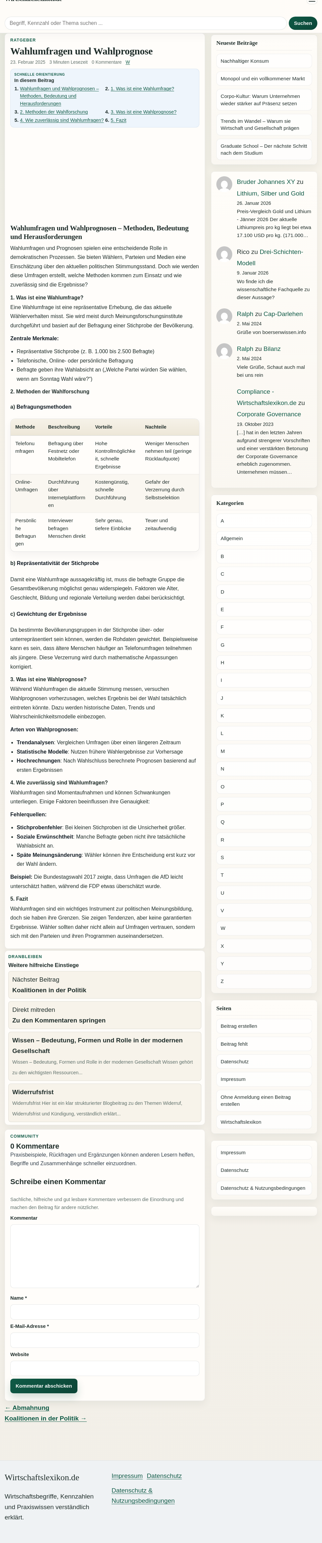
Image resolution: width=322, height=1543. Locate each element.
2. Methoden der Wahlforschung (54, 112)
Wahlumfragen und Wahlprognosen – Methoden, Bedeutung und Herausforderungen (59, 96)
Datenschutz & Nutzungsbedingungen (263, 1188)
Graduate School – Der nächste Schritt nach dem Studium (264, 149)
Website (19, 1354)
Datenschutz (235, 1061)
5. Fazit (118, 120)
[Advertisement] (104, 174)
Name (18, 1298)
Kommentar (24, 1218)
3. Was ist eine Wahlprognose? (143, 112)
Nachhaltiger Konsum (245, 61)
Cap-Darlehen (283, 313)
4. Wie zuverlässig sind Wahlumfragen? (62, 120)
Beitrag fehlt (234, 1044)
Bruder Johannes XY (266, 181)
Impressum (233, 1079)
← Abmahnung (27, 1407)
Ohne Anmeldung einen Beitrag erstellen (256, 1100)
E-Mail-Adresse (29, 1326)
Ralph (245, 313)
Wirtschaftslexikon (241, 1122)
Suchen (303, 23)
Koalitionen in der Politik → (46, 1418)
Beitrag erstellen (239, 1026)
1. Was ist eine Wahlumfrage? (142, 88)
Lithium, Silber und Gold (270, 193)
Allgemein (232, 538)
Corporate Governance (269, 414)
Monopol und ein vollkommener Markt (263, 78)
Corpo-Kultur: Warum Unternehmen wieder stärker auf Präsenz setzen (260, 99)
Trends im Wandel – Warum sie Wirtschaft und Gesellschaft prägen (260, 124)
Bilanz (272, 348)
